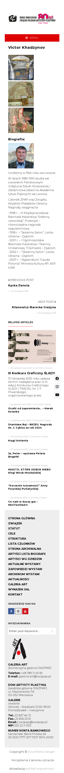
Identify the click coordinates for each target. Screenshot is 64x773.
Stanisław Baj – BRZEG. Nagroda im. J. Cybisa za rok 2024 (30, 426)
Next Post (47, 301)
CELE (11, 533)
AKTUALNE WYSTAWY (24, 564)
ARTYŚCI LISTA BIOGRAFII (27, 554)
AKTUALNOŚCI (18, 579)
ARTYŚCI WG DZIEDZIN (25, 559)
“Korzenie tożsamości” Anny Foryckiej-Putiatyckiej (28, 487)
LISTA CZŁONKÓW (21, 543)
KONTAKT (15, 594)
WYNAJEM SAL (19, 589)
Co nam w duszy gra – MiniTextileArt (23, 503)
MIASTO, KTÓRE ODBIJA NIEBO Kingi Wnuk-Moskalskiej (29, 471)
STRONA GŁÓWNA (21, 518)
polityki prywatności (40, 768)
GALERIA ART (17, 584)
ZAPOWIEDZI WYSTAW (25, 569)
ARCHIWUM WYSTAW (24, 574)
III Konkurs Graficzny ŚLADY (31, 373)
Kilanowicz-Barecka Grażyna (34, 307)
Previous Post (21, 280)
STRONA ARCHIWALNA (24, 548)
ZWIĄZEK (15, 523)
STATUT (14, 528)
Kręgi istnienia (18, 440)
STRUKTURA (17, 538)
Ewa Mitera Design (41, 751)
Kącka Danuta (19, 285)
